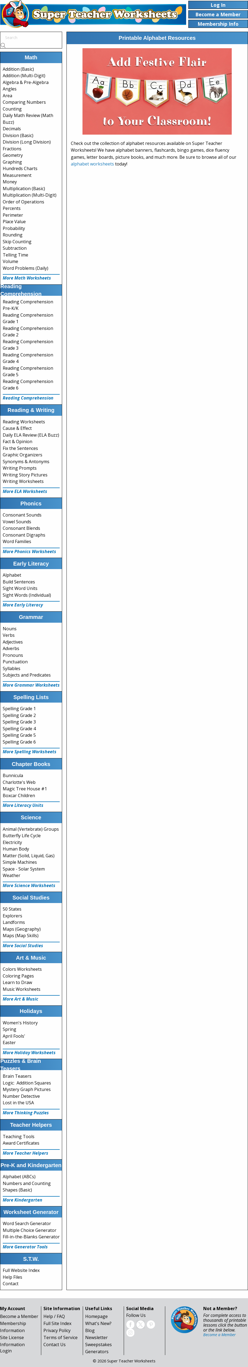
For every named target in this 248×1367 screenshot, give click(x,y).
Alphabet (12, 575)
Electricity (12, 842)
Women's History (20, 1023)
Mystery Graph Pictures (27, 1089)
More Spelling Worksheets (29, 752)
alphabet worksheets (92, 164)
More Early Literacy (23, 605)
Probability (14, 228)
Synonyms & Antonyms (26, 462)
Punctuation (15, 662)
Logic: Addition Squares (27, 1083)
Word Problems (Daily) (25, 268)
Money (10, 182)
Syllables (11, 668)
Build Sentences (19, 582)
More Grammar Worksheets (31, 685)
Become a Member (19, 1316)
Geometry (13, 155)
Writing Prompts (20, 468)
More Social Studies (23, 946)
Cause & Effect (17, 428)
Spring (9, 1029)
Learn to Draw (17, 982)
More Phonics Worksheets (29, 551)
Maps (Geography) (22, 929)
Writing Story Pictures (25, 475)
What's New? (98, 1323)
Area (7, 96)
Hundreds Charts (20, 168)
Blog (90, 1330)
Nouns (10, 629)
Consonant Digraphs (24, 535)
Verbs (9, 635)
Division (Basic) (18, 135)
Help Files (12, 1277)
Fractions (12, 149)
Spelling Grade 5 (19, 735)
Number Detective (21, 1096)
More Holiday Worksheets (29, 1053)
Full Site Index (57, 1323)
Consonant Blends (21, 528)
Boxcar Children (19, 795)
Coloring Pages (18, 976)
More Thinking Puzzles (26, 1113)
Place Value (14, 222)
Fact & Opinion (17, 441)
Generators (97, 1352)
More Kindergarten (22, 1200)
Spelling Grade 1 (19, 709)
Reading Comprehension (28, 398)
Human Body (16, 849)
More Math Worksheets (27, 278)
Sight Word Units (20, 588)
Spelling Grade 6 (19, 742)
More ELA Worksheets (25, 491)
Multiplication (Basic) (24, 188)
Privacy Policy (57, 1330)
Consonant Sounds (22, 515)
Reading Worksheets (24, 422)
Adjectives (13, 642)
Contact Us (54, 1344)
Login (6, 1351)
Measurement (17, 175)
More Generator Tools (25, 1247)
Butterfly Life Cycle (22, 836)
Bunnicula (13, 775)
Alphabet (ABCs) (19, 1177)
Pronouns (13, 655)
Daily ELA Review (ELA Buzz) (31, 435)
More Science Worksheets (29, 885)
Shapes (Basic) (17, 1190)
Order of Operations (23, 202)
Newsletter (96, 1337)
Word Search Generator (27, 1223)
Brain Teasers (17, 1076)
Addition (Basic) (18, 69)
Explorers (12, 916)
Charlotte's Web (19, 782)
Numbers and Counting (27, 1183)
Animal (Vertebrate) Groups (31, 829)
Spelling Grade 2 (19, 715)
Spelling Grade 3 (19, 722)
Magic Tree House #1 (25, 789)
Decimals (12, 129)
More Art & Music (20, 999)
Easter (9, 1042)
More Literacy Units (23, 805)
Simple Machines (20, 862)
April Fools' (14, 1036)
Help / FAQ (54, 1316)
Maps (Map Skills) (21, 936)
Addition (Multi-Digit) (24, 76)
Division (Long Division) (27, 142)
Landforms (14, 922)
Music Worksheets (21, 989)
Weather (11, 875)
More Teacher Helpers (25, 1153)
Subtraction (15, 248)
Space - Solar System (24, 869)
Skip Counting (17, 242)
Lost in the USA (18, 1103)
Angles (10, 89)
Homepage (96, 1316)
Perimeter (13, 215)
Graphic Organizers (22, 455)
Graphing (12, 162)
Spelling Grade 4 (19, 729)
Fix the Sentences (20, 448)
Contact (10, 1284)
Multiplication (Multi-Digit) (29, 195)
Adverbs (11, 648)
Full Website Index (21, 1270)
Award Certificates (21, 1143)
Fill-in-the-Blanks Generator (31, 1237)
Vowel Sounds (17, 522)
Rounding (13, 235)
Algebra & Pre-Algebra (26, 82)
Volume (10, 261)
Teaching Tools (18, 1136)
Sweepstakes (98, 1344)
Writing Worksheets (23, 481)
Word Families (17, 541)
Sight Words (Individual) (27, 595)
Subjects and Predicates (27, 675)
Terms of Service (60, 1337)
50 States (12, 909)
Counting (12, 109)
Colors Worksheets (22, 969)
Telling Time (15, 255)
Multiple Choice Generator (29, 1230)
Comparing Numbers (24, 102)
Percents (12, 208)
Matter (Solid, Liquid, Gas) (29, 856)
